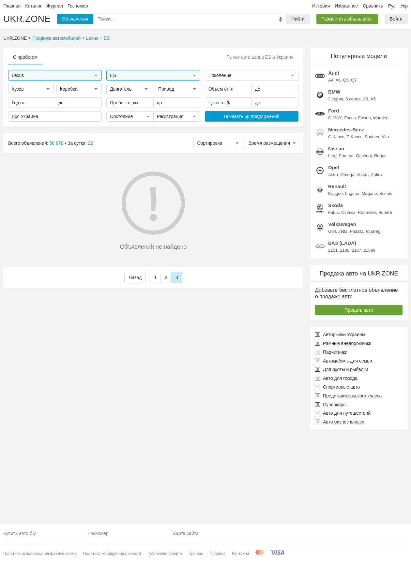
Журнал (54, 5)
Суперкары (330, 492)
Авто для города (336, 466)
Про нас (196, 553)
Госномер (78, 5)
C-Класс (336, 224)
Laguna (352, 281)
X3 (365, 187)
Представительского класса (348, 483)
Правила (217, 553)
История (321, 5)
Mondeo (380, 205)
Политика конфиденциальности (112, 553)
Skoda (335, 293)
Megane (369, 281)
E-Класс (354, 224)
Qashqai (364, 243)
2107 (356, 338)
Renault (337, 274)
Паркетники (331, 440)
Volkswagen (342, 312)
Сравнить (373, 5)
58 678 (57, 143)
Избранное (346, 5)
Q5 (346, 168)
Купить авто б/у (19, 533)
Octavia (348, 300)
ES (107, 38)
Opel (333, 255)
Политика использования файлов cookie (40, 553)
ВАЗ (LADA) (342, 331)
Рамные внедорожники (343, 431)
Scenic (385, 281)
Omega (348, 262)
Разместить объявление (347, 19)
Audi (333, 161)
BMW (334, 180)
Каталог (33, 5)
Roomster (367, 300)
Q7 (354, 168)
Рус (392, 5)
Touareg (372, 319)
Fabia (333, 300)
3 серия (335, 187)
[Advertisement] (359, 88)
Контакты (240, 553)
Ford (333, 198)
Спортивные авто (337, 475)
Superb (385, 300)
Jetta (342, 319)
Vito (385, 224)
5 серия (352, 187)
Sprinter (372, 224)
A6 (338, 168)
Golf (332, 319)
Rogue (380, 243)
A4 (330, 168)
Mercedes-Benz (346, 217)
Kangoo (335, 281)
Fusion (364, 205)
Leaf (332, 243)
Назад (135, 277)
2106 (344, 338)
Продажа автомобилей (56, 38)
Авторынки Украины (340, 422)
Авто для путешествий (343, 501)
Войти (396, 19)
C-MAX (335, 205)
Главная (12, 5)
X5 (373, 187)
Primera (346, 243)
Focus (350, 205)
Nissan (336, 236)
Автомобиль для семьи (343, 449)
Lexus (92, 38)
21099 (369, 338)
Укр (404, 5)
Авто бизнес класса (339, 509)
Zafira (376, 262)
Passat (356, 319)
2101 (333, 338)
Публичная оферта (164, 553)
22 (90, 143)
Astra (333, 262)
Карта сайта (186, 533)
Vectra (363, 262)
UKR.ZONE (27, 19)
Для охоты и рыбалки (341, 457)
